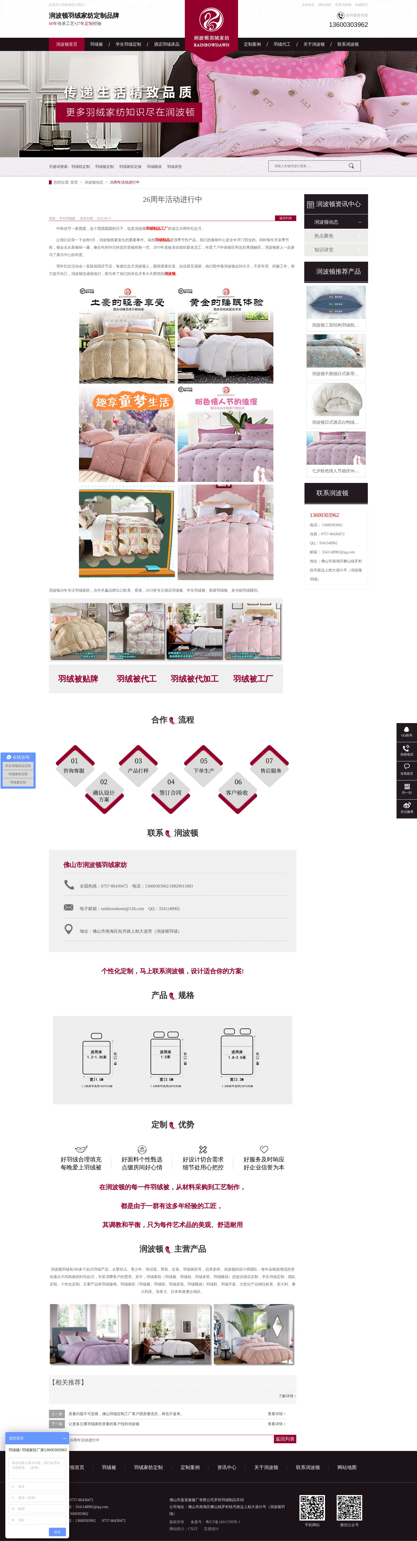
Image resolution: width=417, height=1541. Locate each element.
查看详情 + (277, 1414)
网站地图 (325, 5)
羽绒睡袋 (154, 167)
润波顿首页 (66, 44)
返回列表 (285, 218)
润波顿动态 (94, 182)
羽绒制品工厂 (157, 229)
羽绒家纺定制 (148, 1467)
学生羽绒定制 (128, 44)
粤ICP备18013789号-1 (223, 1522)
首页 (74, 182)
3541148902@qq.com (338, 552)
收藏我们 (361, 5)
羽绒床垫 (174, 167)
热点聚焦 (323, 236)
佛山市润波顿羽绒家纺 (95, 864)
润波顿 (170, 274)
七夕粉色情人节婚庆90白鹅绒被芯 (344, 471)
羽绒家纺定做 (130, 167)
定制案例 (252, 44)
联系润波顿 (343, 5)
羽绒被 (96, 44)
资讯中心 (226, 1467)
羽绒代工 (282, 44)
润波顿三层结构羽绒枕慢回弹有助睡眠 (348, 325)
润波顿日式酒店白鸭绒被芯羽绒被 (344, 422)
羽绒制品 (162, 240)
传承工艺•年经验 (99, 19)
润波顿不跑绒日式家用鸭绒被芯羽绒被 (348, 373)
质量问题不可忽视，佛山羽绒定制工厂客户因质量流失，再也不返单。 (126, 1414)
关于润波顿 (314, 44)
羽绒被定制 (104, 167)
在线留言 (308, 5)
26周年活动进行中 (125, 182)
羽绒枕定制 (80, 167)
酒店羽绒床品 (167, 44)
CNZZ (193, 1529)
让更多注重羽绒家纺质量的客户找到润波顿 (104, 1424)
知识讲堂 (323, 249)
